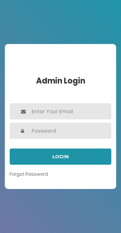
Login (60, 156)
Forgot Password (29, 174)
